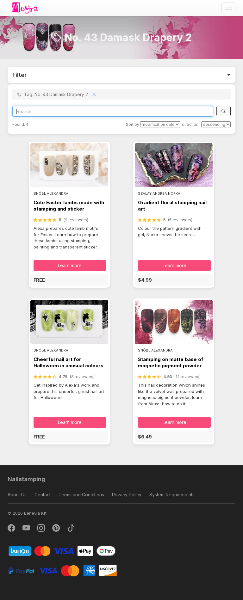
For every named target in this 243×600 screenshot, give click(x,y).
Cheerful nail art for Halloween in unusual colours (68, 362)
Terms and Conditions (81, 494)
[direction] (216, 124)
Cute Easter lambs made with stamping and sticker (69, 205)
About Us (17, 494)
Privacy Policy (126, 494)
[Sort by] (160, 124)
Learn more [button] (70, 265)
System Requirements (172, 494)
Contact (42, 494)
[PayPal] (62, 570)
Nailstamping (26, 479)
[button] (69, 280)
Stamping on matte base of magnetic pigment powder (170, 362)
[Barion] (62, 550)
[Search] (112, 111)
